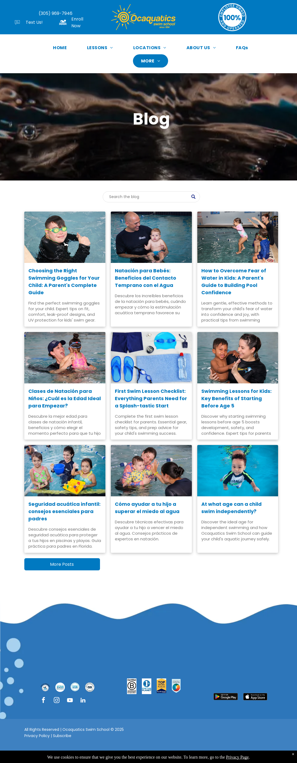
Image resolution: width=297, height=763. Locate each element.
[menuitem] (62, 47)
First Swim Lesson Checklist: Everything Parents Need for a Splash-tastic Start (151, 398)
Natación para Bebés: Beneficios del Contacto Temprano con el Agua (145, 278)
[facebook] (43, 701)
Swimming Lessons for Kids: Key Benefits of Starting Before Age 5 (236, 398)
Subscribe (62, 735)
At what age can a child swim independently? (231, 508)
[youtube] (69, 701)
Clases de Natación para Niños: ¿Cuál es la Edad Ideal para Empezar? (64, 398)
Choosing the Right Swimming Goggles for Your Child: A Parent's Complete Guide (64, 281)
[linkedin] (83, 701)
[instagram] (56, 701)
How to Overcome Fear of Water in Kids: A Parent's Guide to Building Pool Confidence (233, 281)
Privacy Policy (37, 735)
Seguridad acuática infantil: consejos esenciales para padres (64, 511)
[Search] (151, 196)
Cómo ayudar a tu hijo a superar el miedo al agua (147, 508)
